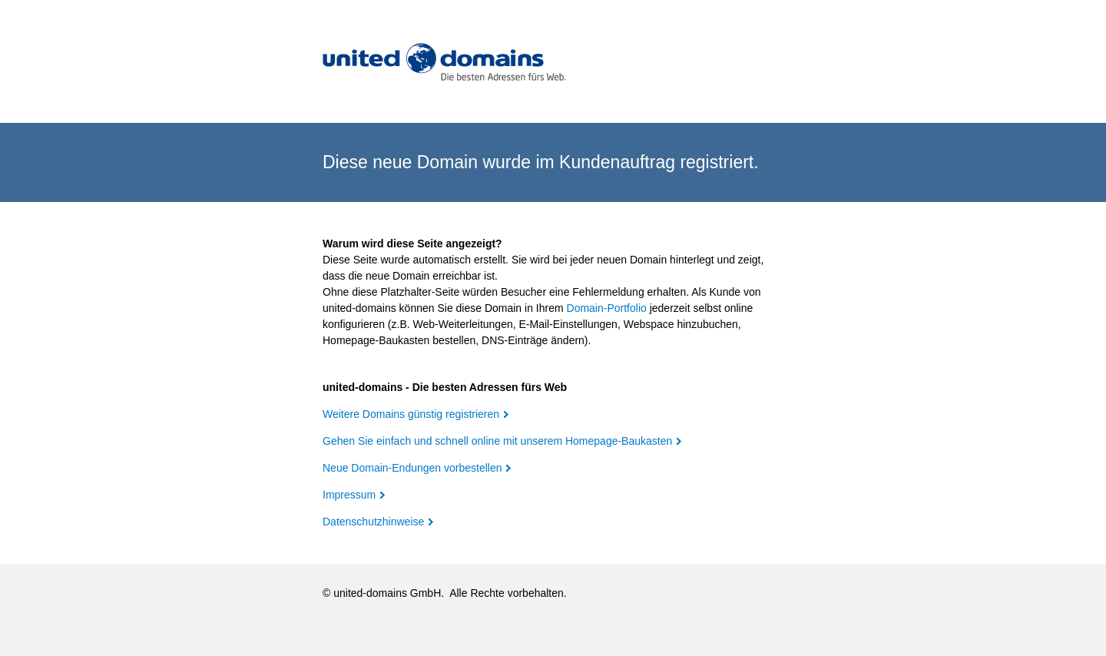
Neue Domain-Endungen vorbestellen (412, 468)
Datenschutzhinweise (373, 521)
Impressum (349, 495)
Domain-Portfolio (607, 308)
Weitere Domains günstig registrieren (411, 414)
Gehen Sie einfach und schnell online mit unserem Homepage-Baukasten (497, 441)
